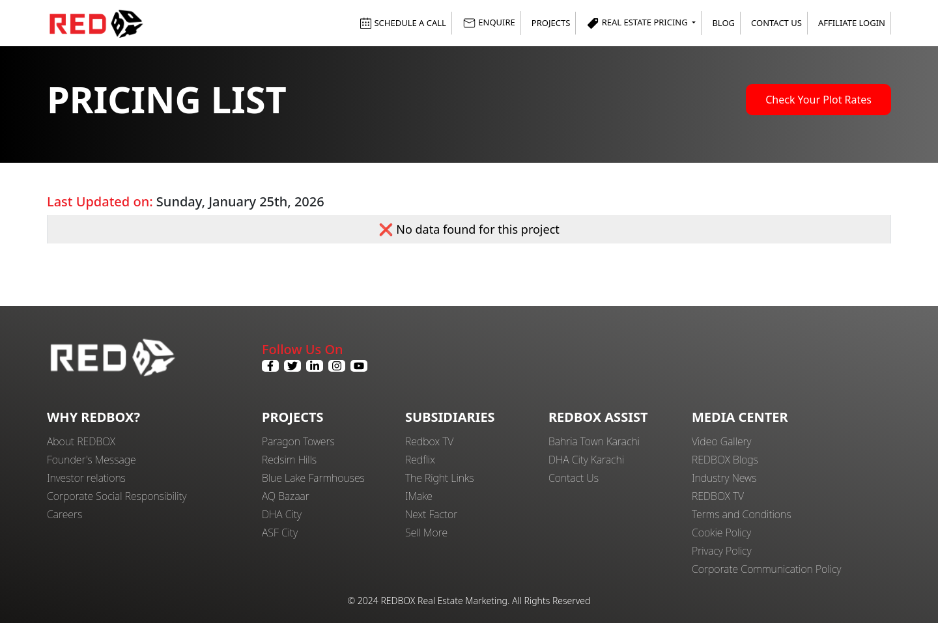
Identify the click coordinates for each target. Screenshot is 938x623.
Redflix (420, 459)
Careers (64, 514)
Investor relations (86, 478)
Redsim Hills (289, 459)
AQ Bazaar (285, 496)
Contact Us (776, 23)
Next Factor (431, 514)
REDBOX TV (718, 496)
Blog (723, 23)
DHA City (282, 514)
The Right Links (439, 478)
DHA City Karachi (586, 459)
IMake (419, 496)
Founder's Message (91, 459)
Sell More (426, 532)
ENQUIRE (488, 23)
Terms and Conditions (741, 514)
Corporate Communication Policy (766, 569)
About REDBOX (81, 441)
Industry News (724, 478)
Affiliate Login (851, 23)
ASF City (280, 532)
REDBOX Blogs (725, 459)
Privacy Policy (722, 551)
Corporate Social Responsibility (116, 496)
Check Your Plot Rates (818, 99)
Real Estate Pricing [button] (638, 23)
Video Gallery (721, 441)
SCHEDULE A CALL (403, 23)
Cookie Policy (721, 532)
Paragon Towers (298, 441)
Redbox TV (429, 441)
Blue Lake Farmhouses (313, 478)
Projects (551, 23)
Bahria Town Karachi (594, 441)
